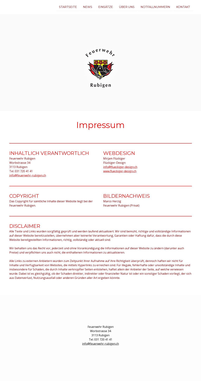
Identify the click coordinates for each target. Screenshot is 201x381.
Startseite (68, 6)
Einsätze (105, 6)
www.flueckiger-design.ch (119, 171)
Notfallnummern (155, 6)
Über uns (126, 6)
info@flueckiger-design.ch (120, 167)
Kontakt (183, 6)
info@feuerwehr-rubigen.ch (27, 175)
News (87, 6)
